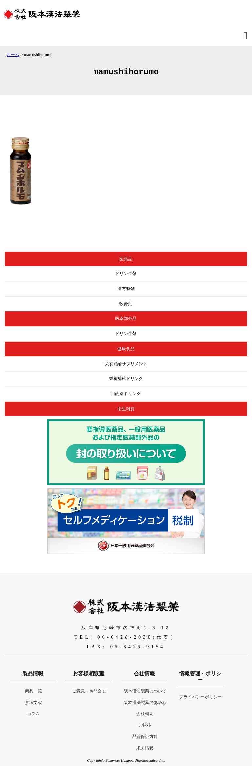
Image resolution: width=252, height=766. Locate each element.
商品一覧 (33, 691)
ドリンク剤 (125, 273)
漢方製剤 (126, 289)
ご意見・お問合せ (89, 691)
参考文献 (33, 702)
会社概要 (145, 714)
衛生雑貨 (126, 409)
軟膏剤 (125, 304)
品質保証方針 (145, 736)
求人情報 (145, 748)
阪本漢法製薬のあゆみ (145, 702)
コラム (33, 714)
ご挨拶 (144, 725)
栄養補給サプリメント (126, 364)
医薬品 (125, 259)
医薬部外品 (125, 318)
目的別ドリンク (126, 394)
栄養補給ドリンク (126, 378)
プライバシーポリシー (200, 697)
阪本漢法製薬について (145, 691)
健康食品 (126, 349)
